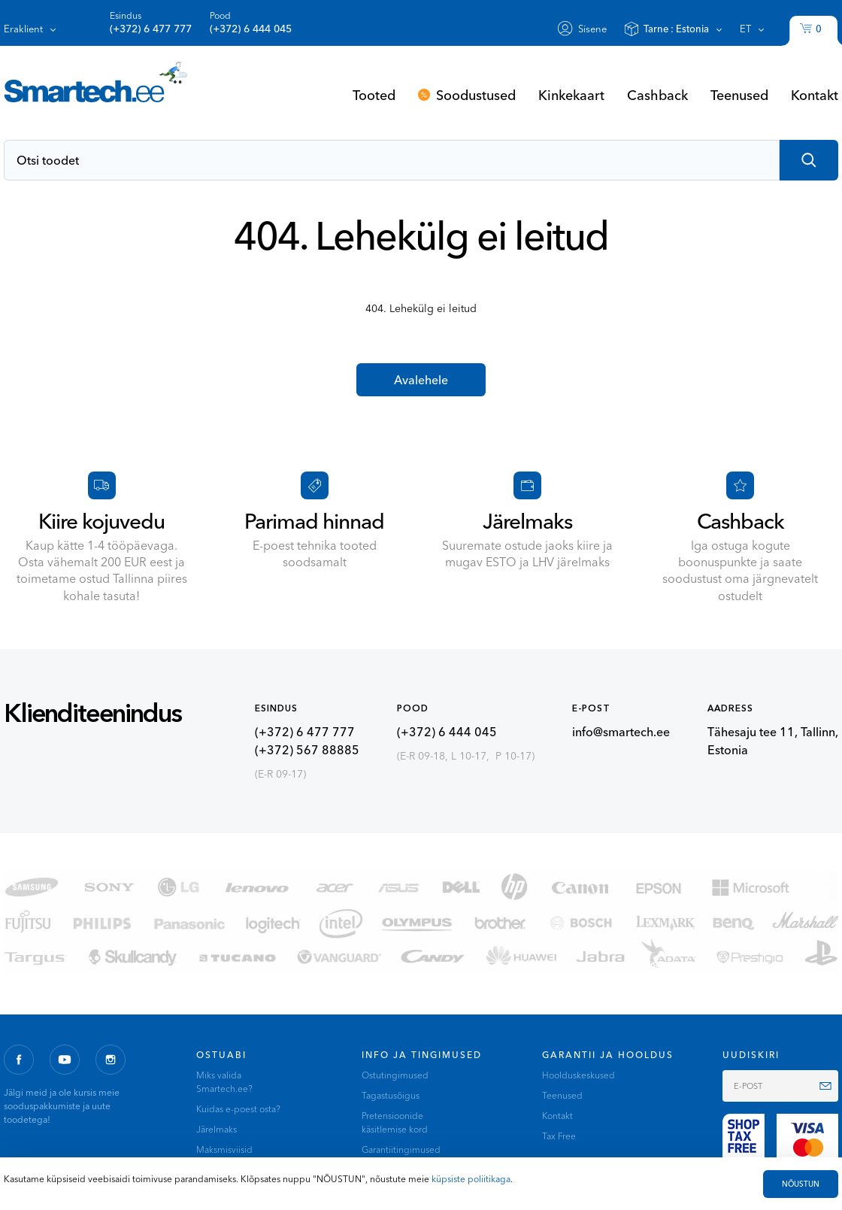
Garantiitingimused (401, 1149)
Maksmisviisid (224, 1149)
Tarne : (676, 29)
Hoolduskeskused (578, 1075)
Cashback (657, 94)
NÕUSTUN (800, 1184)
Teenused (739, 94)
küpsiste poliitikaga (471, 1178)
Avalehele (421, 379)
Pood (251, 23)
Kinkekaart (571, 94)
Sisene (592, 29)
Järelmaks (216, 1129)
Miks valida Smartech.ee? (224, 1081)
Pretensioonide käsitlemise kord (395, 1122)
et (745, 29)
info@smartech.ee (621, 731)
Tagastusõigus (390, 1095)
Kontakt (814, 94)
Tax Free (559, 1136)
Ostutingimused (395, 1075)
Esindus (151, 23)
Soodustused (476, 94)
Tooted (374, 94)
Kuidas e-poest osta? (238, 1108)
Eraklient (23, 29)
